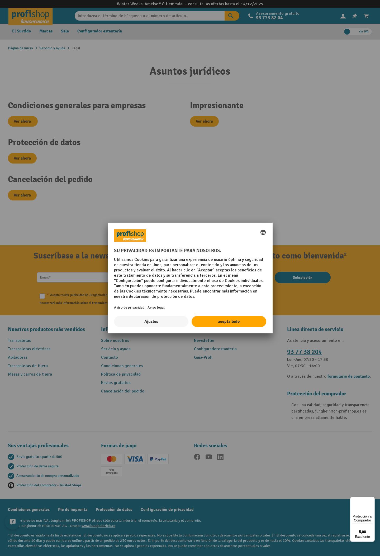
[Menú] (371, 500)
